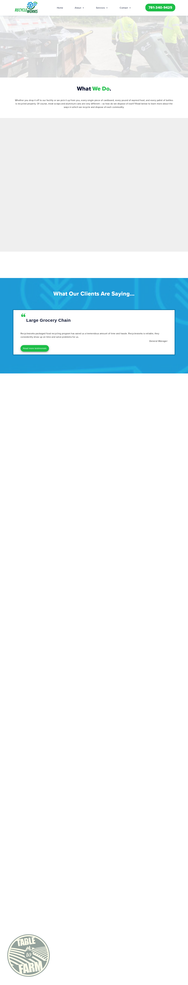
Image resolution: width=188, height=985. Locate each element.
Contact (125, 8)
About (79, 8)
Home (60, 7)
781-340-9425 (160, 7)
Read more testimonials (35, 348)
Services (102, 8)
